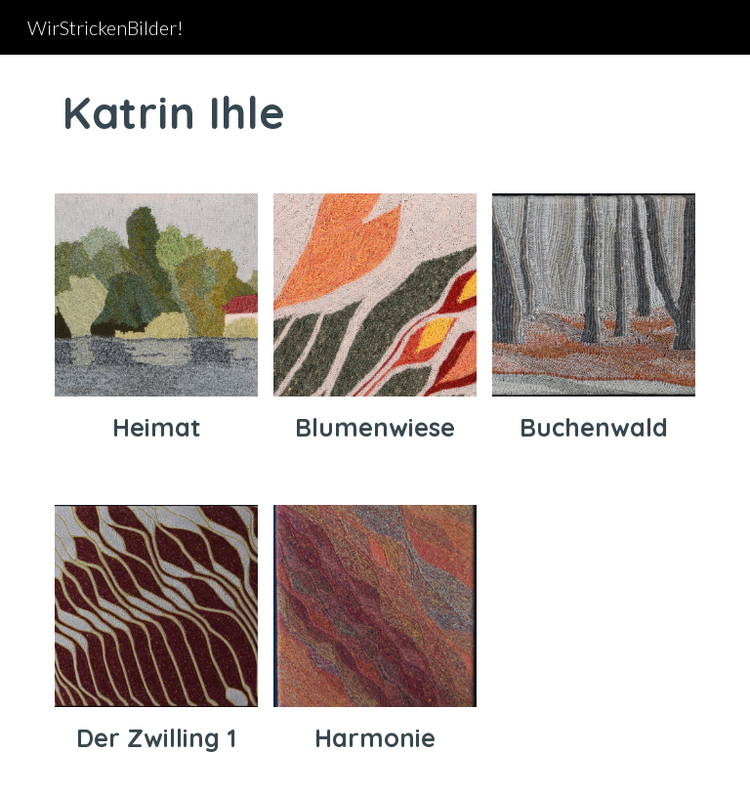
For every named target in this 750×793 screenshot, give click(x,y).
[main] (374, 112)
